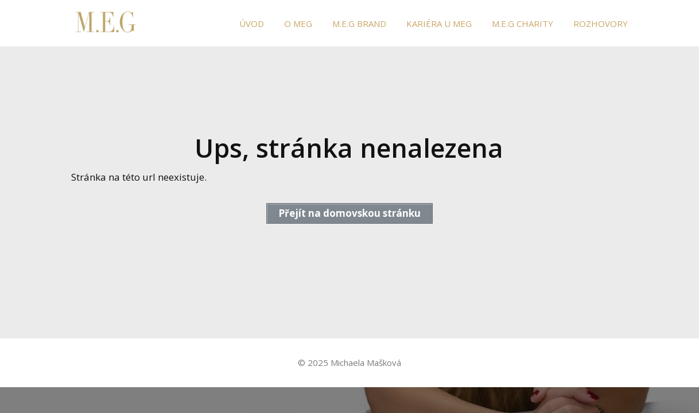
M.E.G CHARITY (522, 23)
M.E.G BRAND (359, 23)
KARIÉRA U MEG (439, 23)
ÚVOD (251, 23)
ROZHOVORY (600, 23)
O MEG (298, 23)
